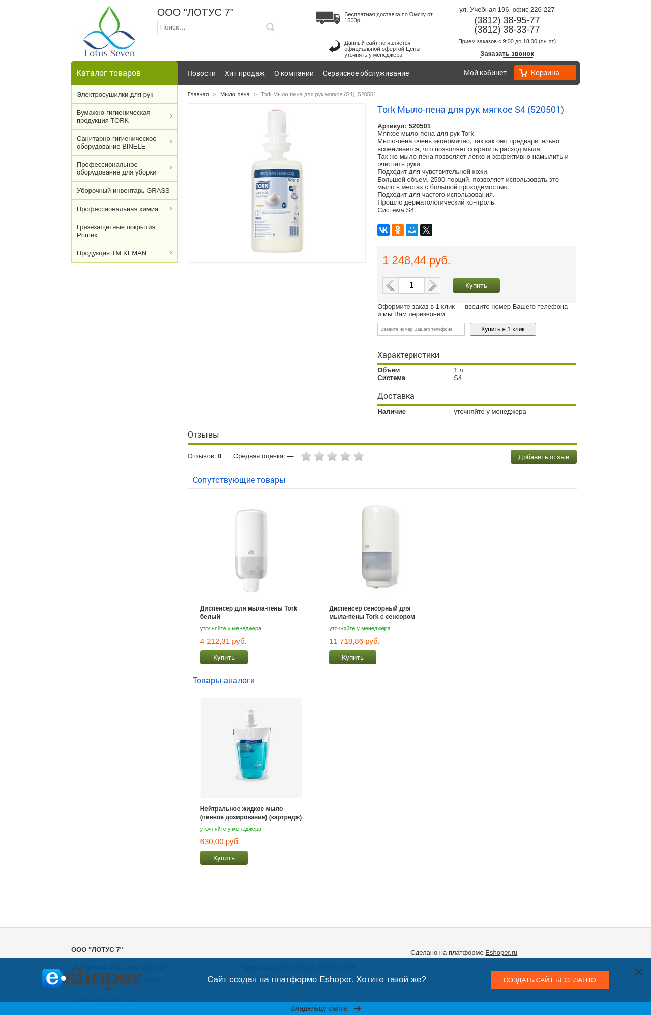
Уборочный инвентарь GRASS (123, 190)
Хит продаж (245, 73)
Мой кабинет (485, 72)
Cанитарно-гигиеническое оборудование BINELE (117, 142)
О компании (294, 73)
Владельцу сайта (325, 1008)
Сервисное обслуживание (366, 73)
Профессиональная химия (117, 209)
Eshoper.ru (501, 952)
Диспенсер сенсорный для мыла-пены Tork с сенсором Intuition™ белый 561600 (372, 612)
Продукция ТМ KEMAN (111, 253)
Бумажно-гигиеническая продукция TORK (114, 116)
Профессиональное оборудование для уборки (116, 168)
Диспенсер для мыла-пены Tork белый (249, 612)
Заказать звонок (507, 53)
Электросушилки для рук (115, 94)
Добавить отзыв (543, 456)
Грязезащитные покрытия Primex (116, 231)
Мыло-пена (235, 94)
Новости (201, 73)
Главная (198, 94)
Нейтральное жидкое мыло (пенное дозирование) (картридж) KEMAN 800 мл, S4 (251, 813)
